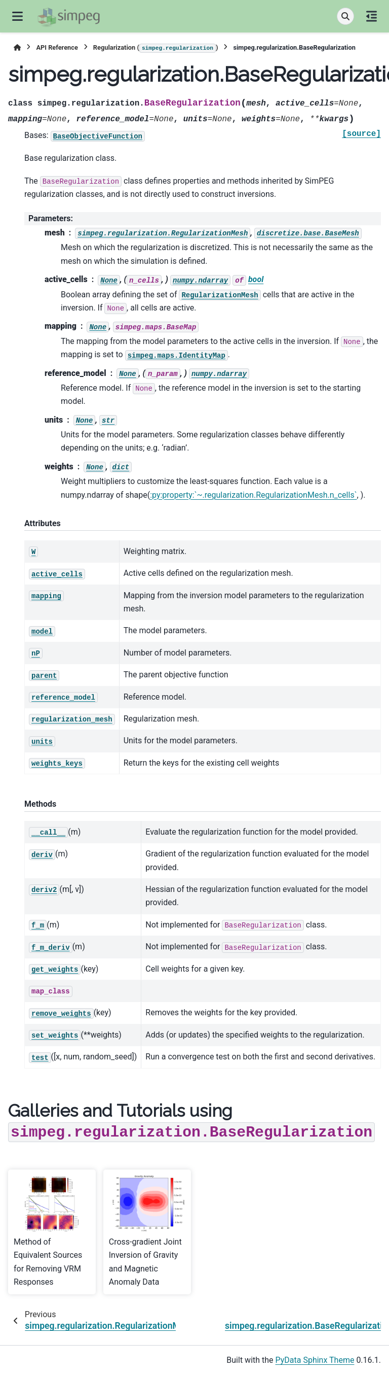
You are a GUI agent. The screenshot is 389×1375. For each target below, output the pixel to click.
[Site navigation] (17, 16)
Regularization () (155, 48)
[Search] (345, 16)
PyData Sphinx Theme (315, 1360)
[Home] (17, 47)
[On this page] (371, 16)
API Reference (56, 47)
